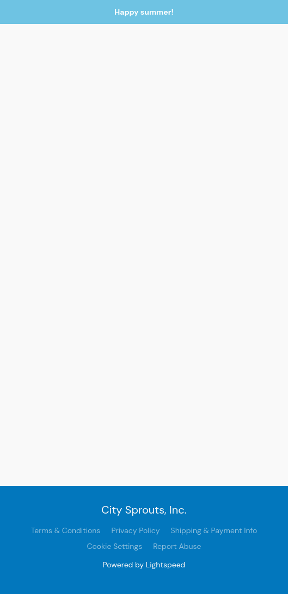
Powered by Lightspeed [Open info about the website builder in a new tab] (144, 565)
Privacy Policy (135, 530)
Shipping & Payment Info (214, 530)
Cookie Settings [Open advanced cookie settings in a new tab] (114, 546)
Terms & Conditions (66, 530)
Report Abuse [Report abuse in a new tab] (177, 546)
